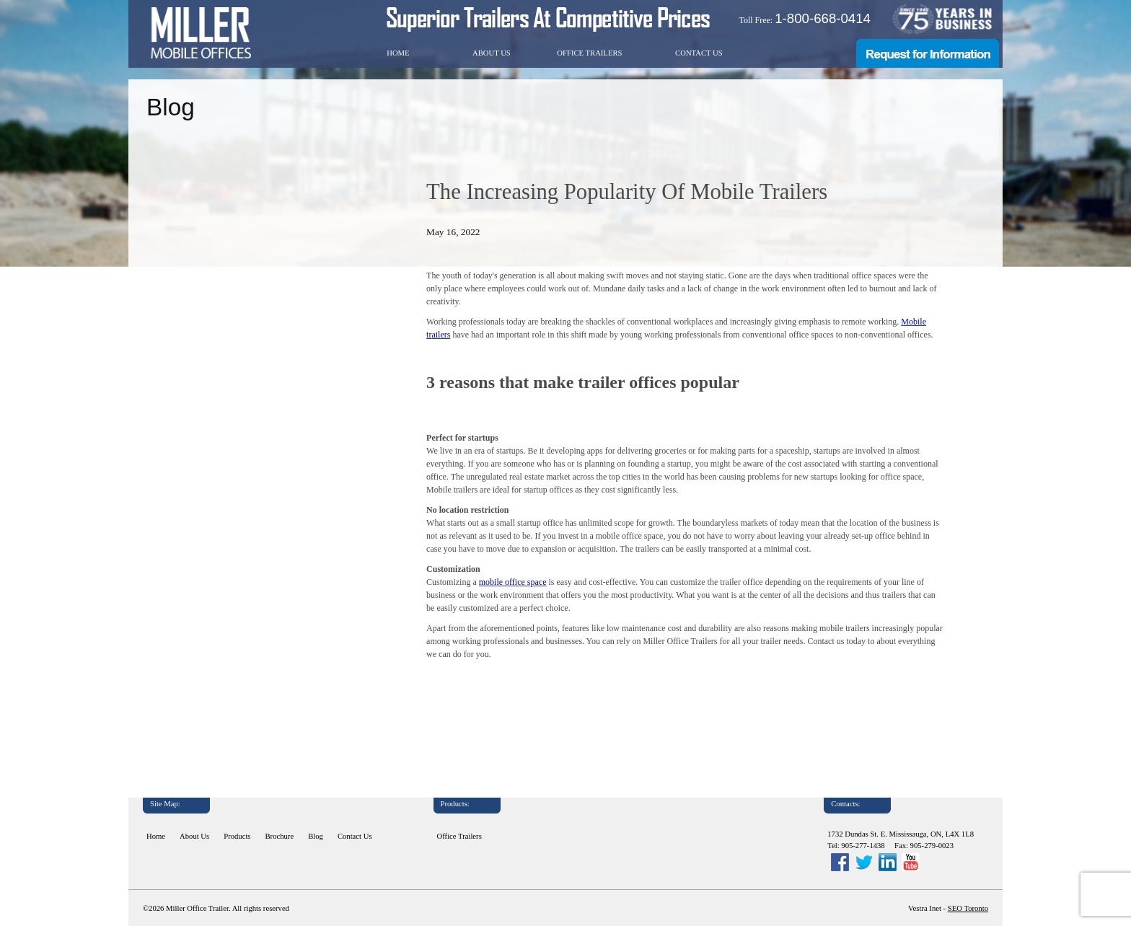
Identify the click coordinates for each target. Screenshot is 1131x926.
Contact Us (699, 53)
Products (237, 836)
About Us (491, 53)
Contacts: (845, 804)
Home (398, 53)
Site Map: (165, 804)
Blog (315, 836)
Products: (455, 804)
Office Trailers (589, 53)
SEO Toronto (968, 908)
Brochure (279, 836)
